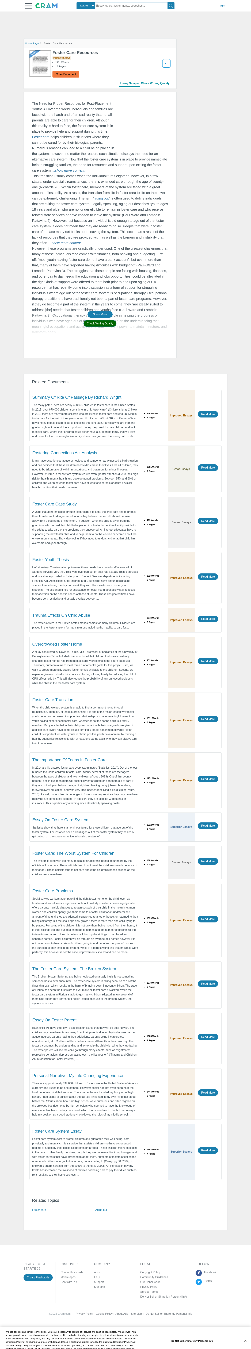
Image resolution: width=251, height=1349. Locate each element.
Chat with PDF (69, 1282)
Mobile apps (68, 1277)
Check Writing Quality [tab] (155, 83)
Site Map (99, 1286)
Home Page (32, 43)
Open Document (66, 74)
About (97, 1272)
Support (99, 1282)
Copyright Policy (150, 1272)
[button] (28, 6)
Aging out (101, 1209)
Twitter (207, 1281)
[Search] (171, 5)
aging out (101, 198)
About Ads (123, 1313)
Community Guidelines (154, 1277)
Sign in (223, 6)
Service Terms (149, 1291)
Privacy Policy (148, 1286)
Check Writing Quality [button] (100, 323)
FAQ (97, 1277)
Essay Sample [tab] (129, 83)
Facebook (209, 1272)
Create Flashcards (38, 1277)
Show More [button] (100, 314)
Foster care (41, 137)
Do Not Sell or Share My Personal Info (163, 1296)
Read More (208, 414)
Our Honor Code (150, 1282)
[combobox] (86, 5)
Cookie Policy (105, 1313)
